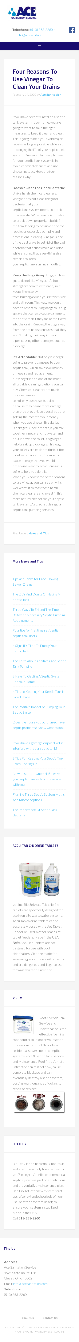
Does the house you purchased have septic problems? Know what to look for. (39, 727)
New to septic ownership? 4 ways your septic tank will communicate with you (37, 779)
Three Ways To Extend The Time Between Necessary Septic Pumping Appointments (39, 614)
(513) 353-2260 (41, 29)
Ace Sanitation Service (39, 12)
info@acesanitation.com (34, 35)
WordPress (43, 1331)
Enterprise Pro (45, 1327)
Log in (59, 1331)
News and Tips (38, 533)
